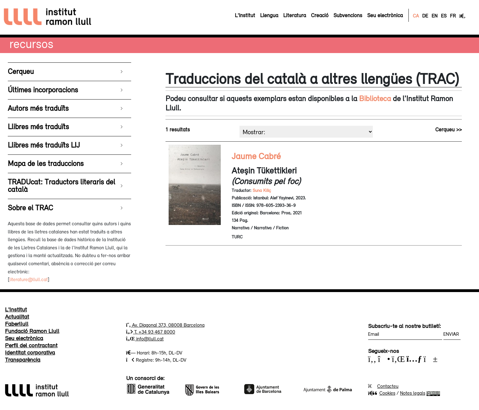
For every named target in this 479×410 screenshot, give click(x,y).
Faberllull (16, 323)
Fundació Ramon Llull (32, 330)
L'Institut (16, 309)
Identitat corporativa (30, 352)
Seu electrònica (24, 337)
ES (444, 15)
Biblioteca (375, 98)
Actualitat (17, 316)
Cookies (381, 393)
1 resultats (177, 129)
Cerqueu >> (448, 129)
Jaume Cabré (256, 156)
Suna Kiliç (262, 190)
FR (453, 15)
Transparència (22, 359)
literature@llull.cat (28, 279)
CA (416, 15)
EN (434, 15)
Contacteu (387, 386)
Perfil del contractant (31, 345)
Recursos (31, 44)
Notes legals (412, 393)
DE (425, 15)
